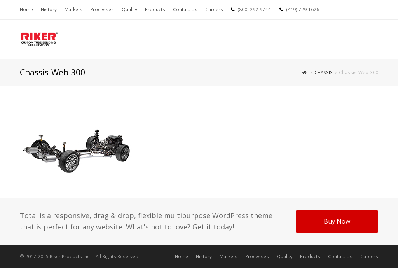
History (204, 256)
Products (310, 256)
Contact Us (340, 256)
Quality (284, 256)
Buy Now (337, 221)
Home (181, 256)
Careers (369, 256)
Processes (257, 256)
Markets (228, 256)
